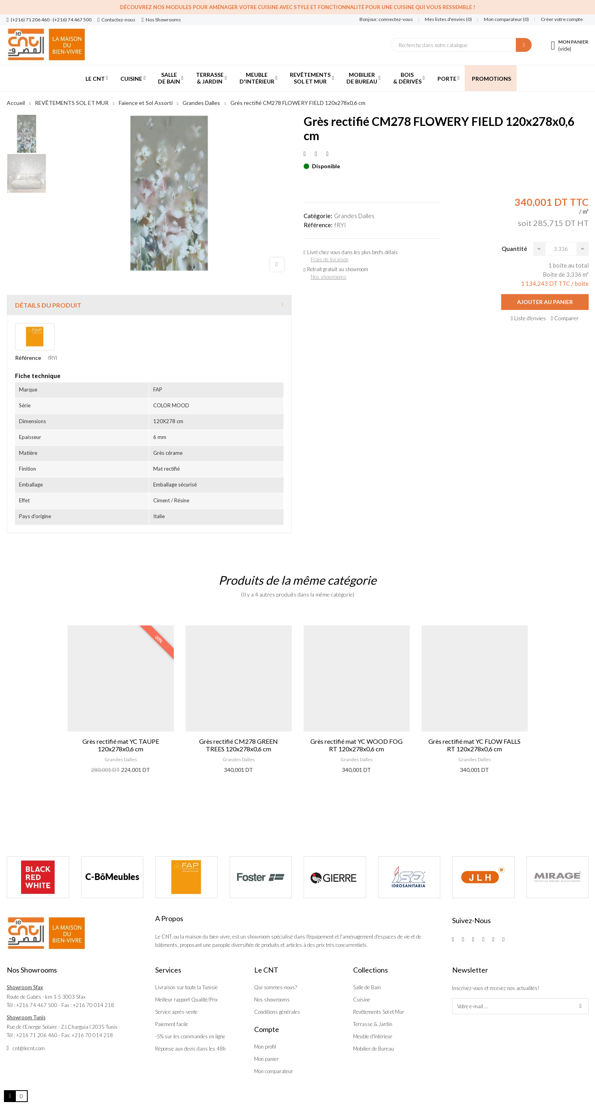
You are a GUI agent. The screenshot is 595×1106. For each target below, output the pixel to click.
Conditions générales (277, 1012)
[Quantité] (561, 249)
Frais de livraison (329, 259)
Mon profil (265, 1046)
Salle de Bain (367, 987)
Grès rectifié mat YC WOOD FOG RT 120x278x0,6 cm (356, 745)
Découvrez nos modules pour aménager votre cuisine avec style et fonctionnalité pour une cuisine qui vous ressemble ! (297, 7)
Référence (28, 357)
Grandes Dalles (354, 215)
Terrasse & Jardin (372, 1024)
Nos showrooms (328, 277)
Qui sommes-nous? (275, 987)
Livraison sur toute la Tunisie (186, 987)
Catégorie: (318, 215)
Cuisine (361, 999)
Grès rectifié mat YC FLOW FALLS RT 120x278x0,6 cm (474, 745)
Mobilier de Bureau (373, 1048)
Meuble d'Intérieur (372, 1036)
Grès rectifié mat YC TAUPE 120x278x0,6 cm (120, 745)
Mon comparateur (273, 1071)
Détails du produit (48, 305)
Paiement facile (171, 1024)
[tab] (149, 305)
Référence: (318, 224)
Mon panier (266, 1059)
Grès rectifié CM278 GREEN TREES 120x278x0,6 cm (238, 745)
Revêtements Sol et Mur (378, 1012)
